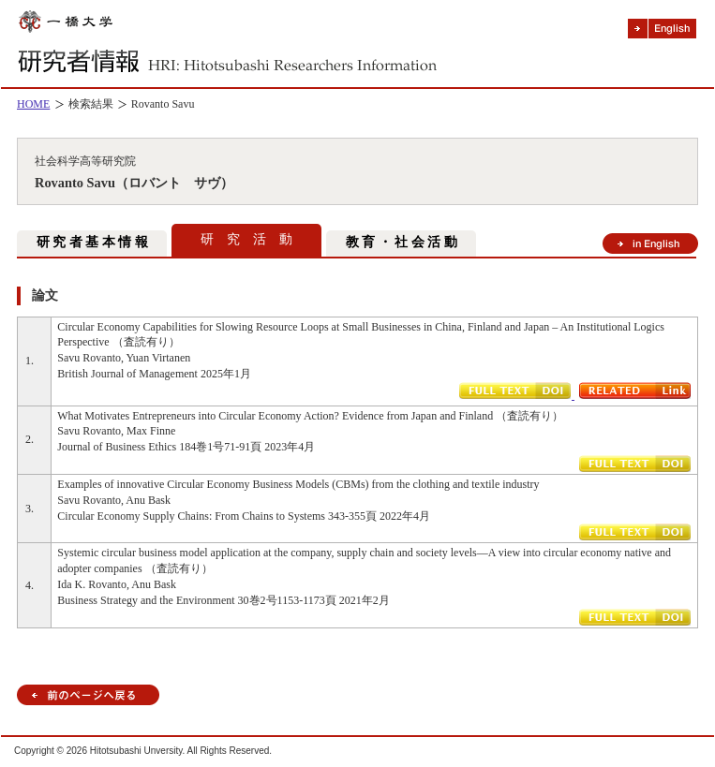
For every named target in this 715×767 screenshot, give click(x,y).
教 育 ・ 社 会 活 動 (401, 242)
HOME (33, 104)
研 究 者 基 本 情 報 (92, 242)
